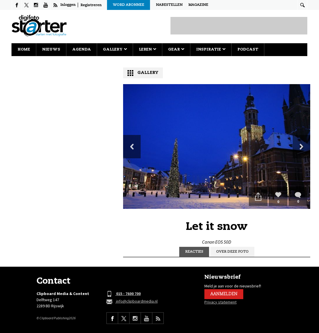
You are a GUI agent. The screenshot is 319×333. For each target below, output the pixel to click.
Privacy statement (220, 302)
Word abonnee (128, 5)
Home (24, 49)
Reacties (194, 252)
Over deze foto (232, 252)
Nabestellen (169, 5)
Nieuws (51, 49)
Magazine (198, 5)
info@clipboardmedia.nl (132, 302)
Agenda (81, 49)
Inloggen (67, 5)
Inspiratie (210, 49)
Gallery (115, 49)
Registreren (90, 5)
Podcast (247, 49)
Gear (176, 49)
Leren (147, 49)
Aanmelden (223, 294)
